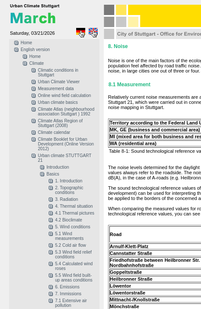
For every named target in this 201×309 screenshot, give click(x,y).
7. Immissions (68, 293)
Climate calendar (54, 132)
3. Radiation (66, 199)
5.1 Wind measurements (69, 236)
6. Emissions (67, 287)
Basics (52, 174)
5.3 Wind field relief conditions (73, 254)
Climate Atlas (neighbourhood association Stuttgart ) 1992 (66, 111)
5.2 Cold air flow (70, 245)
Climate (36, 63)
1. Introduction (68, 181)
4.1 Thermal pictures (74, 213)
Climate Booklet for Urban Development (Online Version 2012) (66, 144)
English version (35, 49)
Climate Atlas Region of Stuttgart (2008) (60, 123)
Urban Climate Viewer (59, 81)
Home (26, 42)
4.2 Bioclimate (68, 220)
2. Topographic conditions (69, 190)
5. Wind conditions (72, 226)
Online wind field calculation (64, 95)
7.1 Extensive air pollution (71, 303)
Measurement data (56, 88)
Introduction (57, 167)
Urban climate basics (58, 102)
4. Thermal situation (74, 206)
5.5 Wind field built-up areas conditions (74, 277)
